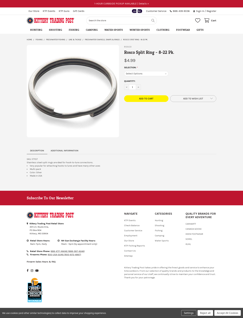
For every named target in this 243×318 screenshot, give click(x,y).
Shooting (55, 29)
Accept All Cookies (227, 313)
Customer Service (156, 11)
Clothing (162, 29)
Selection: (131, 67)
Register (211, 11)
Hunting (36, 29)
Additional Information (64, 150)
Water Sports (113, 29)
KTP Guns (64, 11)
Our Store (33, 11)
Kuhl (188, 244)
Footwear (183, 29)
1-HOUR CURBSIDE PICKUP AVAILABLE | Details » (121, 3)
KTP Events (49, 11)
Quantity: (129, 81)
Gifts (200, 29)
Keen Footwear (194, 234)
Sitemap (128, 256)
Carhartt (191, 224)
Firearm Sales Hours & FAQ (41, 261)
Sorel (189, 239)
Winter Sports (139, 29)
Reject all (205, 313)
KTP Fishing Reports (134, 245)
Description (37, 150)
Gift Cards (78, 11)
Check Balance (131, 225)
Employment (130, 235)
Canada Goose (194, 229)
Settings (188, 313)
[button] (193, 98)
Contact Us (130, 250)
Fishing (74, 29)
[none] (73, 91)
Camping (92, 29)
